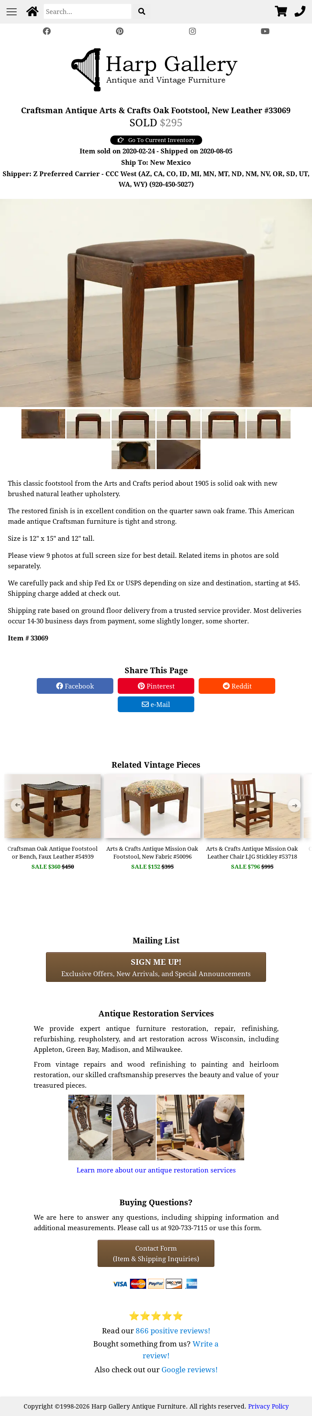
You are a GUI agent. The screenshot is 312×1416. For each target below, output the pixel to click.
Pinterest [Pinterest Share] (156, 686)
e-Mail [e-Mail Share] (156, 704)
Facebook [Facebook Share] (75, 686)
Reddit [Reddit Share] (237, 686)
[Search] (87, 11)
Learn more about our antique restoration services (156, 1170)
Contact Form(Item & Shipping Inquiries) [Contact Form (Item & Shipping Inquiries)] (156, 1253)
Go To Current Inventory (156, 140)
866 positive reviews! (173, 1331)
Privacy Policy (268, 1406)
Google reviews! (189, 1369)
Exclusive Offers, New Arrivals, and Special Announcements (156, 967)
